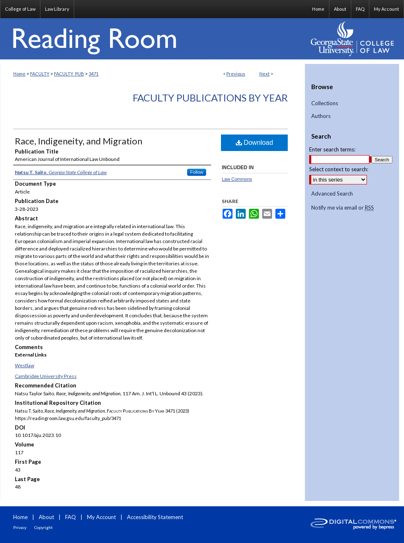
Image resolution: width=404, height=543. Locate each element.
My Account (101, 517)
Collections (324, 103)
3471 (94, 73)
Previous (235, 73)
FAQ (70, 517)
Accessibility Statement (155, 517)
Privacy (19, 527)
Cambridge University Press (46, 376)
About (46, 517)
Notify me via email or (342, 208)
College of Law (20, 9)
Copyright (43, 527)
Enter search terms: (332, 149)
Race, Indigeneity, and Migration (78, 140)
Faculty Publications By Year (210, 98)
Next (264, 73)
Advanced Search (332, 193)
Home (19, 73)
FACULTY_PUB (69, 73)
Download (254, 142)
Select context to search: (338, 169)
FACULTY (39, 73)
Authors (321, 116)
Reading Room (152, 38)
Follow (196, 172)
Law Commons (237, 179)
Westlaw (24, 365)
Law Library (57, 9)
